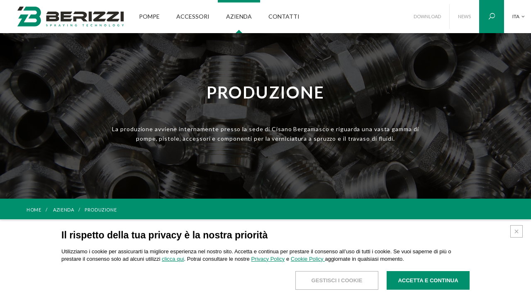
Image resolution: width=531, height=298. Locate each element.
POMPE (149, 16)
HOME (34, 209)
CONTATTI (284, 16)
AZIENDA (239, 16)
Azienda (64, 209)
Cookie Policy (308, 259)
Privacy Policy (268, 259)
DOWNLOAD (427, 16)
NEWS (464, 16)
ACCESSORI (192, 16)
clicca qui (173, 259)
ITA (518, 16)
